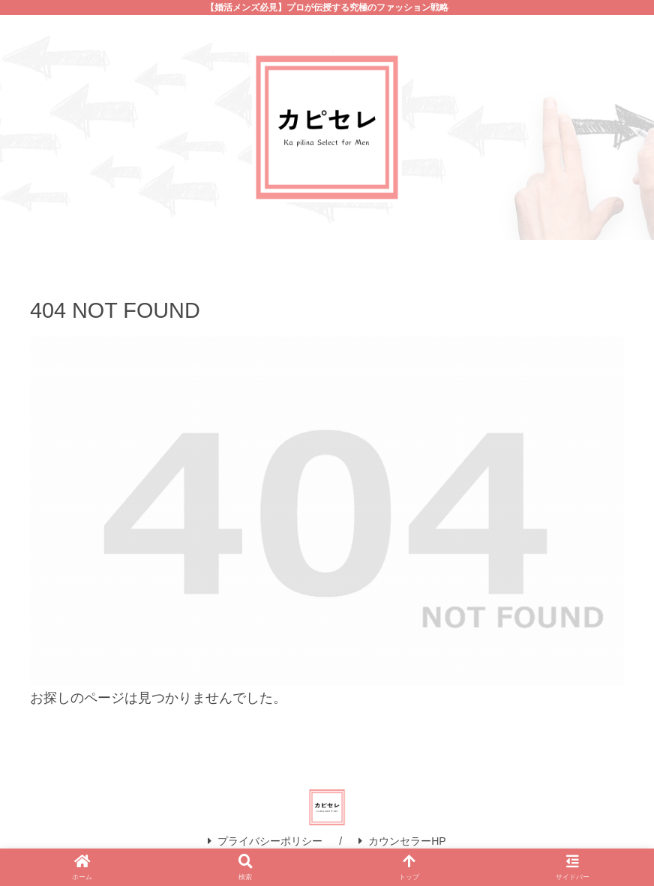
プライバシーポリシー (265, 841)
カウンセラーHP (402, 841)
